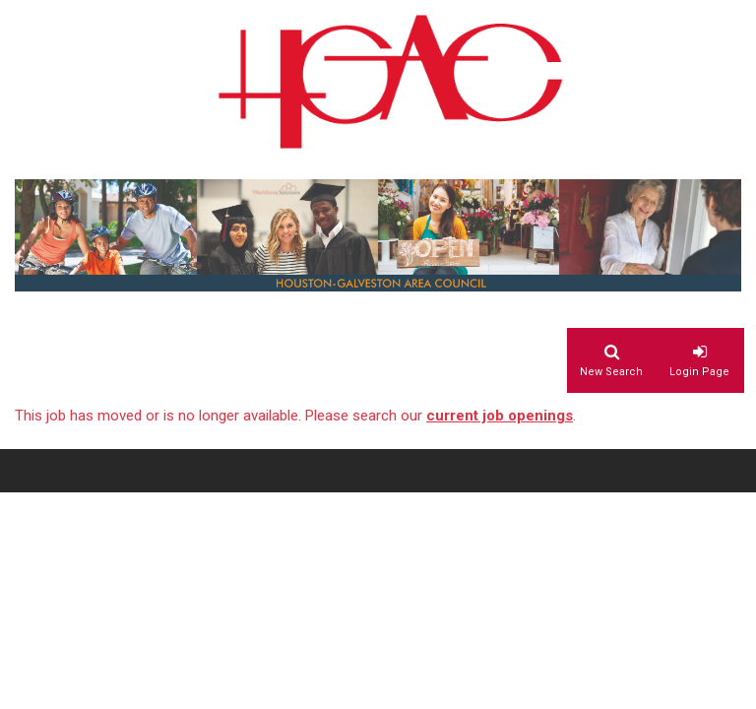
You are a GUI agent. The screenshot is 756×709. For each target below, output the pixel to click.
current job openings (499, 415)
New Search (611, 371)
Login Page (699, 371)
